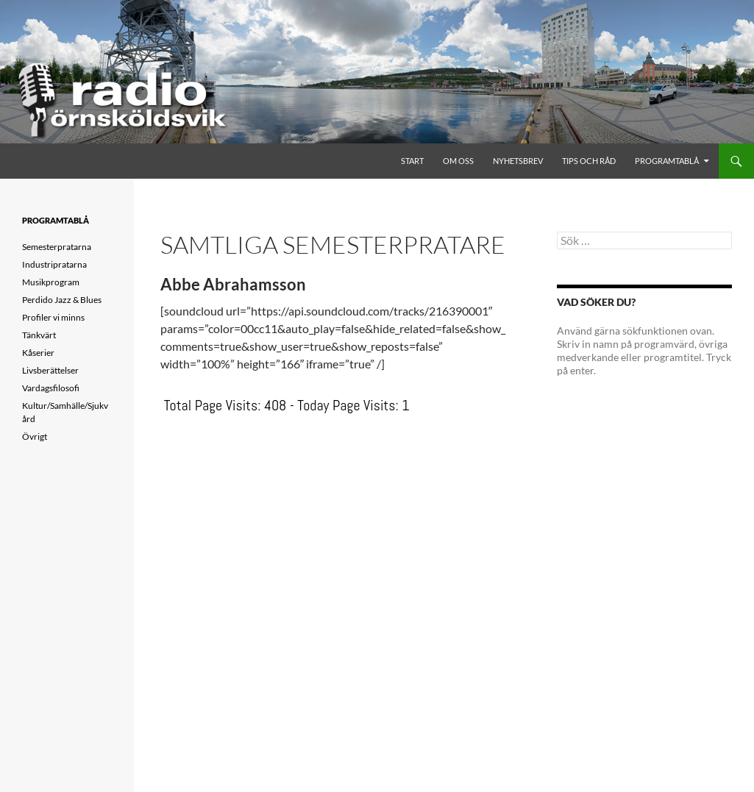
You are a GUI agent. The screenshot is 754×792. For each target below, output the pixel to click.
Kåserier (38, 352)
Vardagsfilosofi (50, 387)
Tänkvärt (39, 334)
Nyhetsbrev (518, 160)
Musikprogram (50, 282)
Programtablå (667, 160)
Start (412, 160)
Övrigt (34, 436)
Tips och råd (589, 160)
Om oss (458, 160)
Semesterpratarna (56, 246)
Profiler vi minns (53, 317)
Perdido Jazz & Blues (62, 299)
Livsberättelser (50, 370)
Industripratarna (54, 264)
